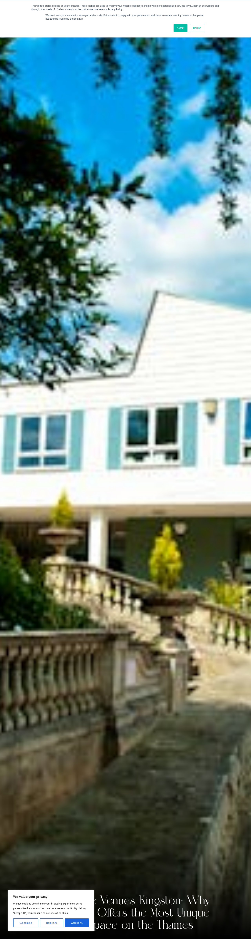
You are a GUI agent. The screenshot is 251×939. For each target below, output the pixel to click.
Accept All (77, 922)
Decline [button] (197, 28)
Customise (25, 922)
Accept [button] (180, 28)
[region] (51, 910)
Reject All (51, 922)
